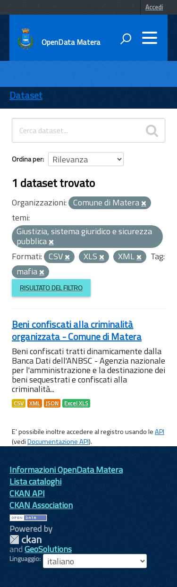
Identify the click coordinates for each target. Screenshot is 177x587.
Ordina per (27, 159)
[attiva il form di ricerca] (125, 38)
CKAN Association (41, 505)
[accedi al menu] (149, 37)
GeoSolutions (48, 549)
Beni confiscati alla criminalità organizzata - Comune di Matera (77, 330)
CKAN (25, 539)
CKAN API (27, 493)
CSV (19, 403)
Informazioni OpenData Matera (66, 469)
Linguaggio (24, 558)
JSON (52, 403)
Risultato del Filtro (51, 288)
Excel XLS (76, 403)
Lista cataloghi (35, 481)
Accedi (154, 7)
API (159, 431)
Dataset (25, 95)
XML (34, 403)
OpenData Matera (71, 42)
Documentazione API (58, 441)
